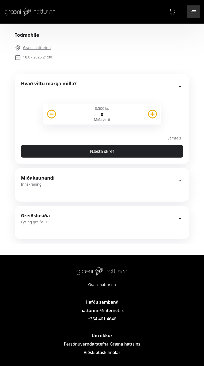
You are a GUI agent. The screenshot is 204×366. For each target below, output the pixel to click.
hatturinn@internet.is (101, 310)
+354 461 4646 (102, 319)
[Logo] (30, 11)
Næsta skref (102, 151)
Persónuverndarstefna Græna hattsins (102, 344)
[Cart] (172, 12)
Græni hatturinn (37, 47)
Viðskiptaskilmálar (102, 352)
